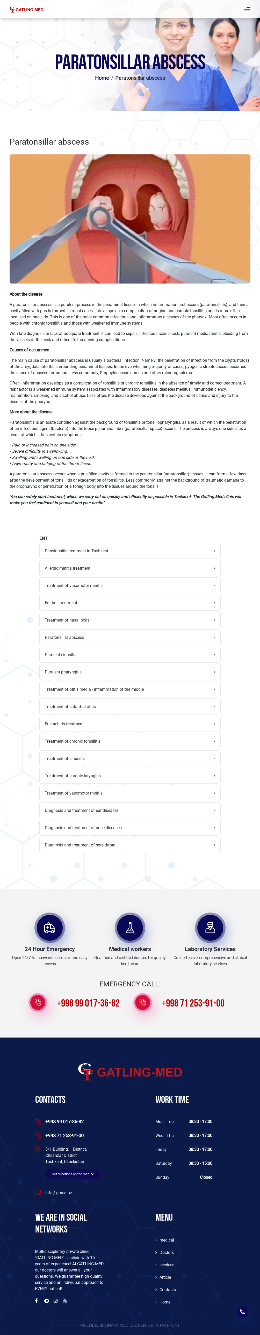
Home (102, 78)
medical (164, 1240)
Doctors (164, 1252)
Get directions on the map (72, 1174)
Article (163, 1277)
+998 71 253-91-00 (193, 1004)
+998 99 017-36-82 (88, 1004)
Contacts (165, 1289)
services (164, 1264)
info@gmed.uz (58, 1192)
